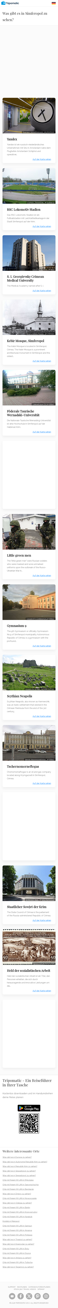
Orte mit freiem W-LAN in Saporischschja (21, 1185)
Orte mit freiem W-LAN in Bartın (16, 1207)
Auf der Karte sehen (42, 159)
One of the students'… (40, 270)
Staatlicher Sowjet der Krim (26, 907)
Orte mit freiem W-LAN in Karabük (17, 1217)
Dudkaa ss (50, 202)
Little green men (19, 555)
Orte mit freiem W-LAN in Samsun (17, 1226)
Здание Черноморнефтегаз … (36, 759)
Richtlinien (22, 1287)
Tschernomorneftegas (23, 766)
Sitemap (41, 1289)
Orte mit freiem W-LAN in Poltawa (17, 1235)
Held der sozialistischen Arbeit (28, 970)
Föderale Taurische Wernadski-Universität (23, 413)
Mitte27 (51, 404)
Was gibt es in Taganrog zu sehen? (18, 1267)
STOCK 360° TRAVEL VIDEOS (25, 1289)
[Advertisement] (29, 63)
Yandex (12, 139)
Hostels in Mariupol (11, 1221)
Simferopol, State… (32, 900)
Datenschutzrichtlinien (39, 1287)
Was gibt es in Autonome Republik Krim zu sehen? (25, 1162)
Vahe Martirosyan (47, 900)
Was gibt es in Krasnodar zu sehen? (18, 1244)
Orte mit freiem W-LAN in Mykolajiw (18, 1180)
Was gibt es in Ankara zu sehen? (17, 1258)
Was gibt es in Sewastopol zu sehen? (19, 1171)
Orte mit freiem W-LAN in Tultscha (17, 1262)
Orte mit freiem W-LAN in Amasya (17, 1230)
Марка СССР (38, 964)
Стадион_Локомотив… (36, 202)
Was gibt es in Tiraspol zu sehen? (17, 1239)
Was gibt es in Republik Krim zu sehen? (20, 1166)
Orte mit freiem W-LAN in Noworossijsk (20, 1198)
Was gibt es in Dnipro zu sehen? (17, 1194)
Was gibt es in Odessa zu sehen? (17, 1203)
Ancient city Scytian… (33, 689)
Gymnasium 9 (16, 626)
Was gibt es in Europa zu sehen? (17, 1157)
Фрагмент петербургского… (33, 132)
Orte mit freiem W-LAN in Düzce (17, 1253)
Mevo (52, 270)
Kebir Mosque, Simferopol (25, 341)
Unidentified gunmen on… (26, 548)
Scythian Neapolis (19, 696)
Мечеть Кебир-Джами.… (35, 334)
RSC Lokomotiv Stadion (23, 209)
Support (12, 1287)
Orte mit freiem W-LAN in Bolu (16, 1249)
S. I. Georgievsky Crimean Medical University (25, 278)
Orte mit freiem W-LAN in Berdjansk (18, 1189)
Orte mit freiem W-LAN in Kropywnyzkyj (20, 1212)
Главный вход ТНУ (39, 404)
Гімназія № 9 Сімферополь (36, 619)
